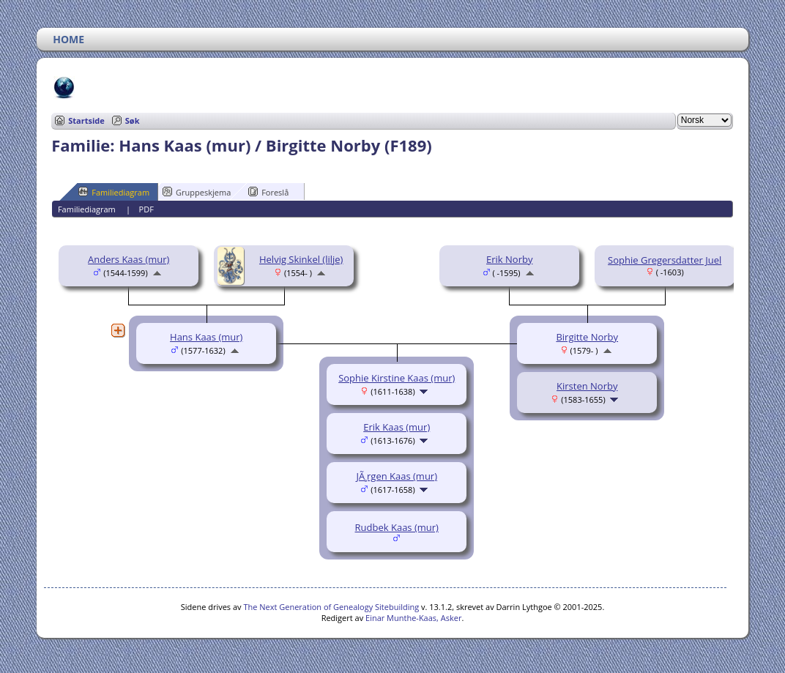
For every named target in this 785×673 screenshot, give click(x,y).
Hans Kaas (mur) (206, 336)
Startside (86, 120)
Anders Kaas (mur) (128, 259)
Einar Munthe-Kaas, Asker (413, 617)
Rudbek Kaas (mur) (397, 527)
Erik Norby (509, 259)
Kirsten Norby (587, 386)
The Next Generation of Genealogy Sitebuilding (331, 606)
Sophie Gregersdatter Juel (664, 260)
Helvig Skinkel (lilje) (301, 259)
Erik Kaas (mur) (396, 427)
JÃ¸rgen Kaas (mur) (396, 476)
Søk (132, 120)
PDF (146, 209)
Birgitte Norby (587, 336)
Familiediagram (113, 192)
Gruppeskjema (197, 192)
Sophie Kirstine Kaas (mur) (396, 377)
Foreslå (268, 192)
